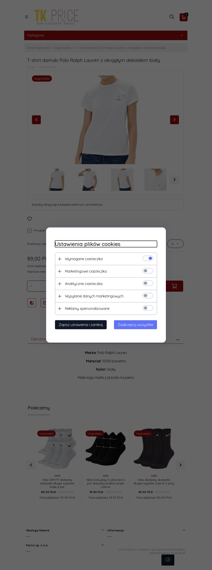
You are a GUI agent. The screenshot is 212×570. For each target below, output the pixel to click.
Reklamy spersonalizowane (87, 308)
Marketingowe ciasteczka (86, 271)
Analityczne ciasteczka (83, 283)
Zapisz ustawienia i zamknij (81, 324)
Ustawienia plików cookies (87, 244)
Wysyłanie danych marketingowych (94, 296)
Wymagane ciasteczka (84, 259)
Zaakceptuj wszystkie (135, 324)
